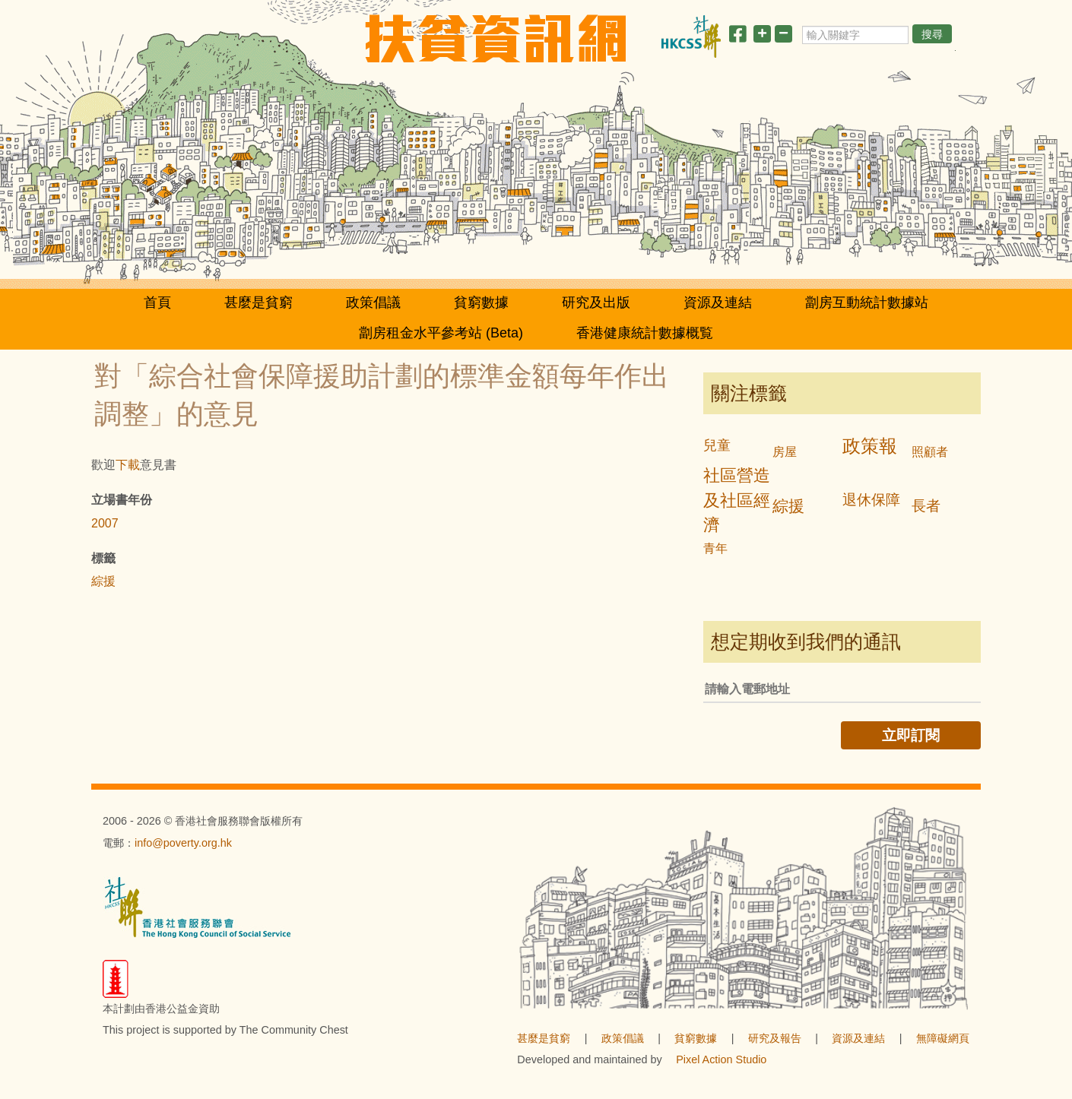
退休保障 (871, 500)
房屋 (784, 451)
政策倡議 (373, 302)
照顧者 (930, 451)
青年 (715, 548)
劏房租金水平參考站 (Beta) (441, 332)
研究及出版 (596, 302)
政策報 (869, 445)
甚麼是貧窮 (258, 302)
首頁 (157, 302)
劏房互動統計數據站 (866, 302)
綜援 (103, 581)
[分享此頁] (737, 36)
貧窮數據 (481, 302)
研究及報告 (774, 1038)
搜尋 (932, 34)
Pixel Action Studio (721, 1059)
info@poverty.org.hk (183, 843)
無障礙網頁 (942, 1038)
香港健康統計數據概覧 (644, 332)
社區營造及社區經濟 (736, 500)
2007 (105, 523)
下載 (128, 464)
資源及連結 (717, 302)
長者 (926, 506)
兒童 (717, 445)
